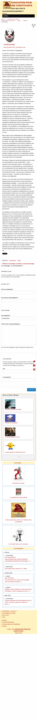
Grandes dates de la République (11, 624)
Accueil (3, 19)
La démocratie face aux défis (8, 20)
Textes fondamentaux (8, 622)
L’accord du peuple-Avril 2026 (13, 409)
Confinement (12, 260)
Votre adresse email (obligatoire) (9, 297)
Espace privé (18, 633)
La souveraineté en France (12, 437)
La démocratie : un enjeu (13, 19)
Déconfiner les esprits (18, 483)
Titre (4, 368)
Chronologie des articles (9, 613)
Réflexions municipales (11, 422)
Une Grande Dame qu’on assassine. (18, 544)
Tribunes (25, 20)
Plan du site (5, 615)
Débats (19, 20)
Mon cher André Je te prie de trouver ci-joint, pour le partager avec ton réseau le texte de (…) (17, 579)
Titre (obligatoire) (5, 315)
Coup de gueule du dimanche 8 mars (15, 452)
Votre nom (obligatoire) (7, 289)
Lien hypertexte (7, 377)
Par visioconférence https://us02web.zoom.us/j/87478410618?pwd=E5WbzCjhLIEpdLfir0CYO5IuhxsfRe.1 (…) (18, 559)
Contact (4, 626)
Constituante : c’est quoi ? (9, 611)
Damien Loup (21, 47)
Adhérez (4, 13)
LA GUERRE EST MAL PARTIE (18, 497)
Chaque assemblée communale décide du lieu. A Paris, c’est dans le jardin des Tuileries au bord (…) (18, 602)
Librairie (4, 620)
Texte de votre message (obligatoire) (10, 324)
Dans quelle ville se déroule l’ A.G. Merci (16, 568)
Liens (3, 617)
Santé (19, 260)
